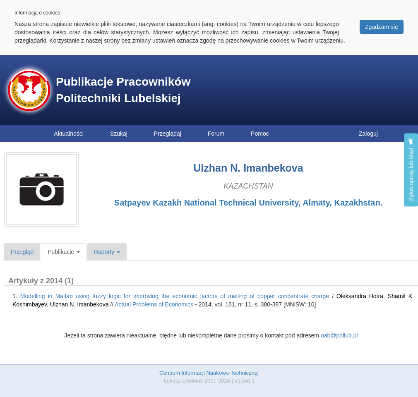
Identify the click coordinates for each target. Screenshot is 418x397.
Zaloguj (368, 133)
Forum (216, 133)
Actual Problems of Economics (154, 304)
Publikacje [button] (64, 252)
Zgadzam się (381, 27)
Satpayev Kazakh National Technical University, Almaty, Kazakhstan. (248, 202)
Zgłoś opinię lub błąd (411, 170)
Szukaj (118, 133)
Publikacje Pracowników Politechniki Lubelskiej (123, 90)
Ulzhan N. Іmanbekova (79, 304)
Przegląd (22, 252)
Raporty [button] (107, 252)
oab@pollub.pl (339, 335)
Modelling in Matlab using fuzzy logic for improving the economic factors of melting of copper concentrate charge (174, 296)
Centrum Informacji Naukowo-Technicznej (209, 373)
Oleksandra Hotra (359, 296)
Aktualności (69, 133)
